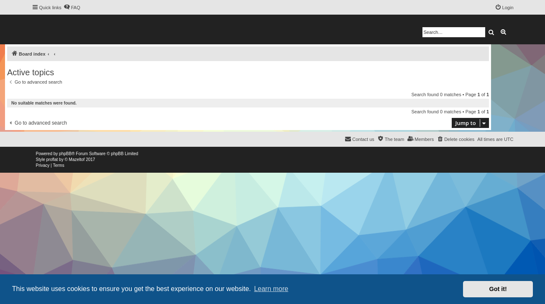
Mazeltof (77, 159)
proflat (52, 159)
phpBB (65, 153)
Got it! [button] (498, 289)
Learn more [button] (271, 288)
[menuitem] (72, 8)
